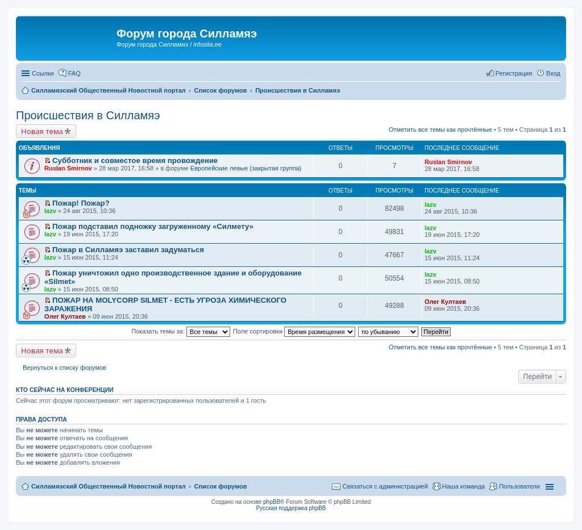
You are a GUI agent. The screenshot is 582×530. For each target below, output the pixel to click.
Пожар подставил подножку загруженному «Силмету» (152, 226)
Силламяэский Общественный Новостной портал (108, 486)
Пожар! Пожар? (81, 203)
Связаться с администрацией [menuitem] (384, 486)
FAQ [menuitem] (74, 73)
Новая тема (42, 131)
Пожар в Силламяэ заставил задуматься (128, 249)
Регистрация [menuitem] (514, 73)
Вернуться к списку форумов (64, 367)
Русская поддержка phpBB (291, 508)
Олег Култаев (65, 316)
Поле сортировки (294, 331)
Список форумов (220, 486)
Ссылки (43, 73)
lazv (50, 210)
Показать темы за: (180, 331)
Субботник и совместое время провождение (135, 160)
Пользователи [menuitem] (519, 486)
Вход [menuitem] (553, 73)
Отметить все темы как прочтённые (440, 129)
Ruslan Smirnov (68, 168)
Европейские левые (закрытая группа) (246, 168)
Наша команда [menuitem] (463, 486)
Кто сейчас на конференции (65, 389)
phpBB (271, 502)
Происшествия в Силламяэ (88, 115)
